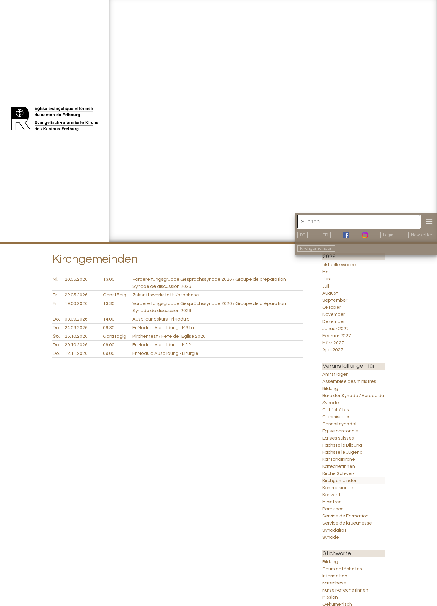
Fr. (55, 295)
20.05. (76, 279)
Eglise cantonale (340, 431)
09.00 (108, 344)
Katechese (334, 583)
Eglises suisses (338, 438)
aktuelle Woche (339, 264)
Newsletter (421, 235)
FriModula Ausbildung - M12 (161, 344)
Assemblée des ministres (349, 381)
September (334, 300)
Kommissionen (337, 487)
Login (388, 235)
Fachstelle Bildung (342, 445)
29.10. (76, 344)
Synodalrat (334, 530)
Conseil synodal (339, 424)
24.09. (76, 327)
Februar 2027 (336, 335)
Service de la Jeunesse (347, 523)
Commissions (336, 416)
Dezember (333, 321)
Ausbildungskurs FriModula (161, 319)
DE (302, 235)
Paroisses (332, 509)
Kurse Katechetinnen (345, 590)
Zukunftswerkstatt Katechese (165, 295)
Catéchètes (335, 409)
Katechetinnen (338, 466)
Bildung (330, 388)
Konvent (331, 494)
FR (325, 235)
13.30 (108, 303)
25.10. (76, 336)
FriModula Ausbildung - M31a (163, 327)
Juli (325, 286)
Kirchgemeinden (316, 248)
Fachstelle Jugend (342, 452)
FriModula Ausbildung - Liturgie (165, 353)
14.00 (108, 319)
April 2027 (332, 349)
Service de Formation (345, 516)
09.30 (108, 327)
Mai (326, 271)
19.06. (76, 303)
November (333, 314)
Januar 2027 (335, 328)
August (330, 293)
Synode (330, 537)
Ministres (331, 501)
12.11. (76, 353)
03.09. (76, 319)
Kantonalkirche (338, 459)
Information (334, 576)
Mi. (55, 279)
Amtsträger (335, 374)
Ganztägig (114, 295)
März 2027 (333, 342)
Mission (330, 597)
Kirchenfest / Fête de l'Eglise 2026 (169, 336)
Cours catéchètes (342, 568)
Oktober (331, 307)
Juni (326, 279)
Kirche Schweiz (338, 473)
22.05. (76, 295)
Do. (56, 319)
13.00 (108, 279)
